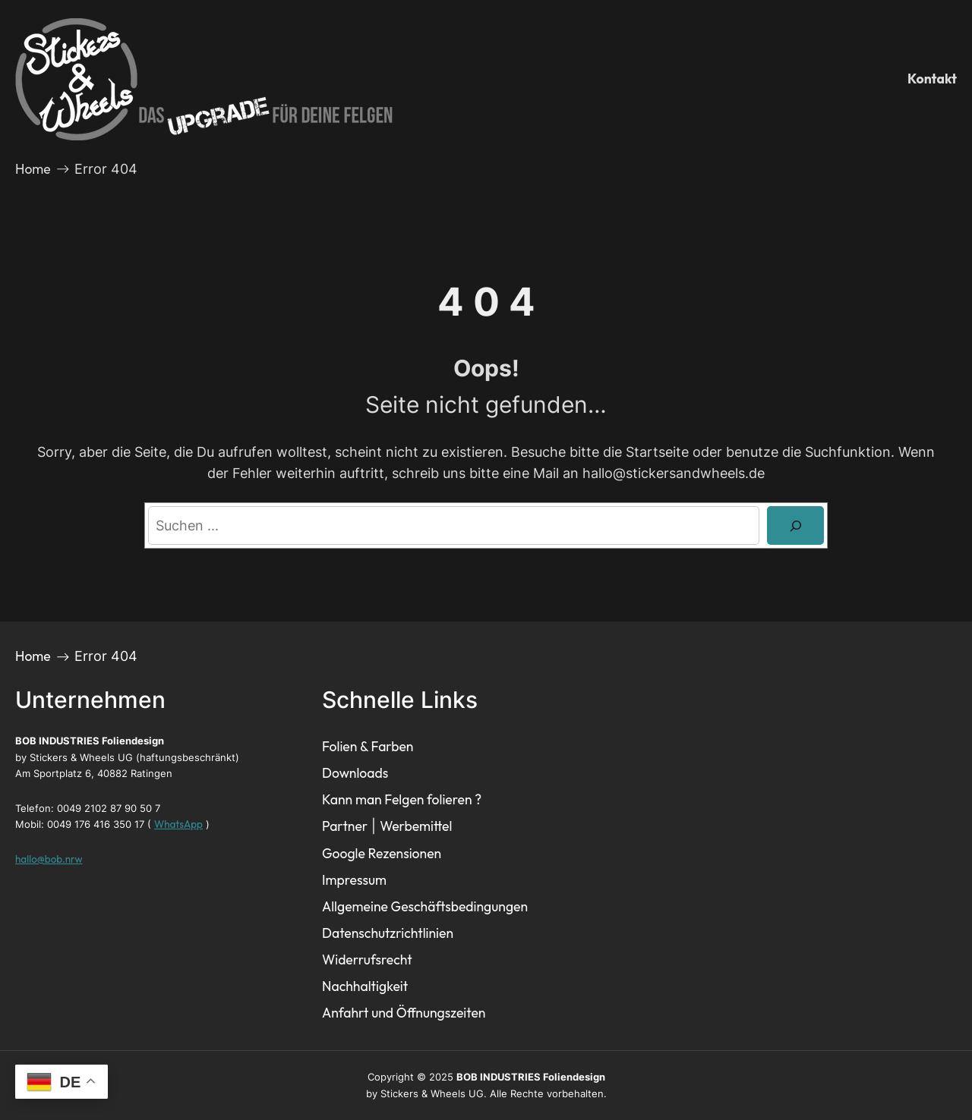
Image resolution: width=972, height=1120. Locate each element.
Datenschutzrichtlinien (387, 933)
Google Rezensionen (381, 853)
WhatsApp (178, 824)
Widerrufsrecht (367, 959)
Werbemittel (416, 826)
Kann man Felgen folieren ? (401, 799)
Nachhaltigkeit (365, 986)
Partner (345, 826)
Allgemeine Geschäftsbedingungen (425, 906)
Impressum (354, 880)
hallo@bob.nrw (48, 859)
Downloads (355, 773)
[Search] (795, 525)
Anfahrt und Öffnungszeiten (403, 1012)
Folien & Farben (367, 746)
